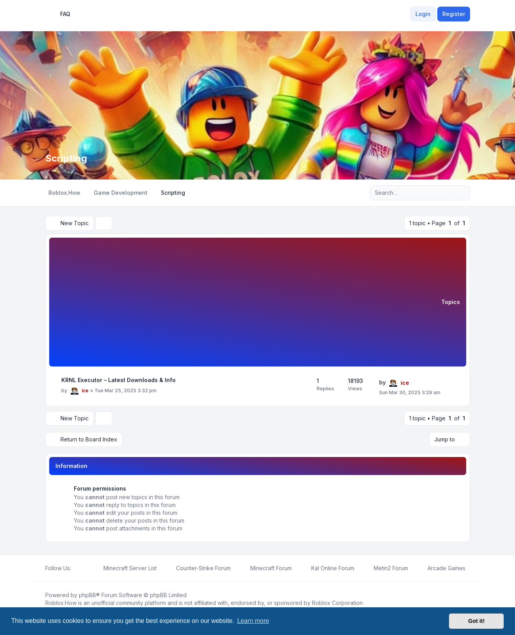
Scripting (66, 158)
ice (85, 390)
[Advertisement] (248, 303)
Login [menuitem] (423, 14)
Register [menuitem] (453, 14)
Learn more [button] (253, 620)
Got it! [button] (476, 621)
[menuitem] (406, 14)
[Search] (448, 192)
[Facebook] (75, 568)
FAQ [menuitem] (60, 14)
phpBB (87, 595)
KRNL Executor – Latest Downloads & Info (118, 380)
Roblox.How (61, 602)
